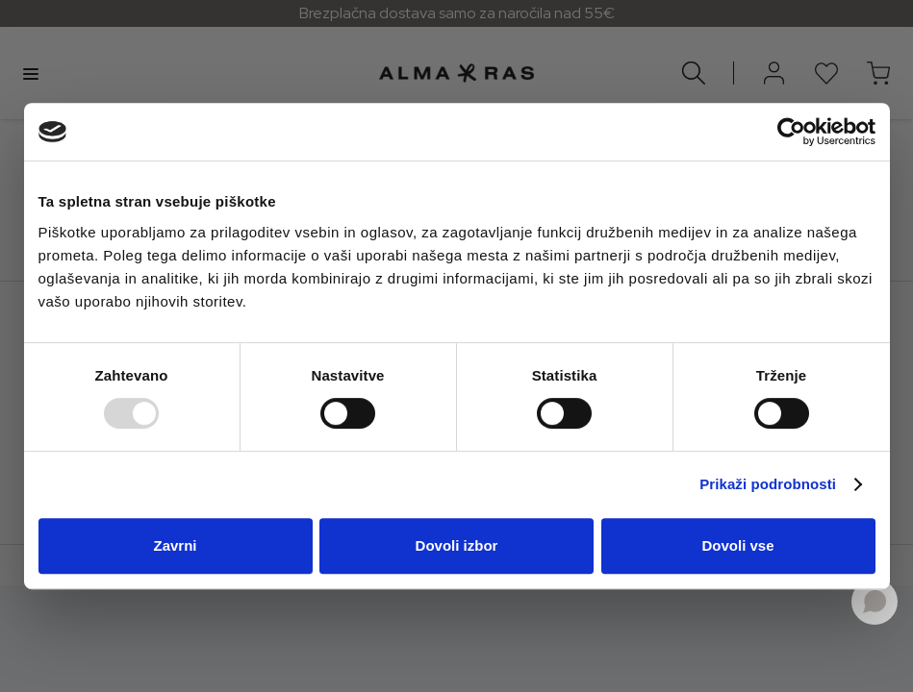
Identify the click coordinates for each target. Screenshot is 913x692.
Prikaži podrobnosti (767, 484)
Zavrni (174, 545)
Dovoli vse (737, 545)
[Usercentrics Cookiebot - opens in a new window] (791, 131)
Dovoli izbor (457, 545)
